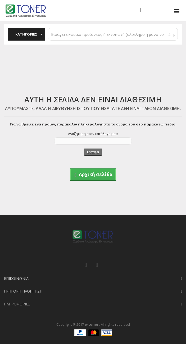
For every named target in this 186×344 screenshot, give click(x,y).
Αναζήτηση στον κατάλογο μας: (93, 133)
